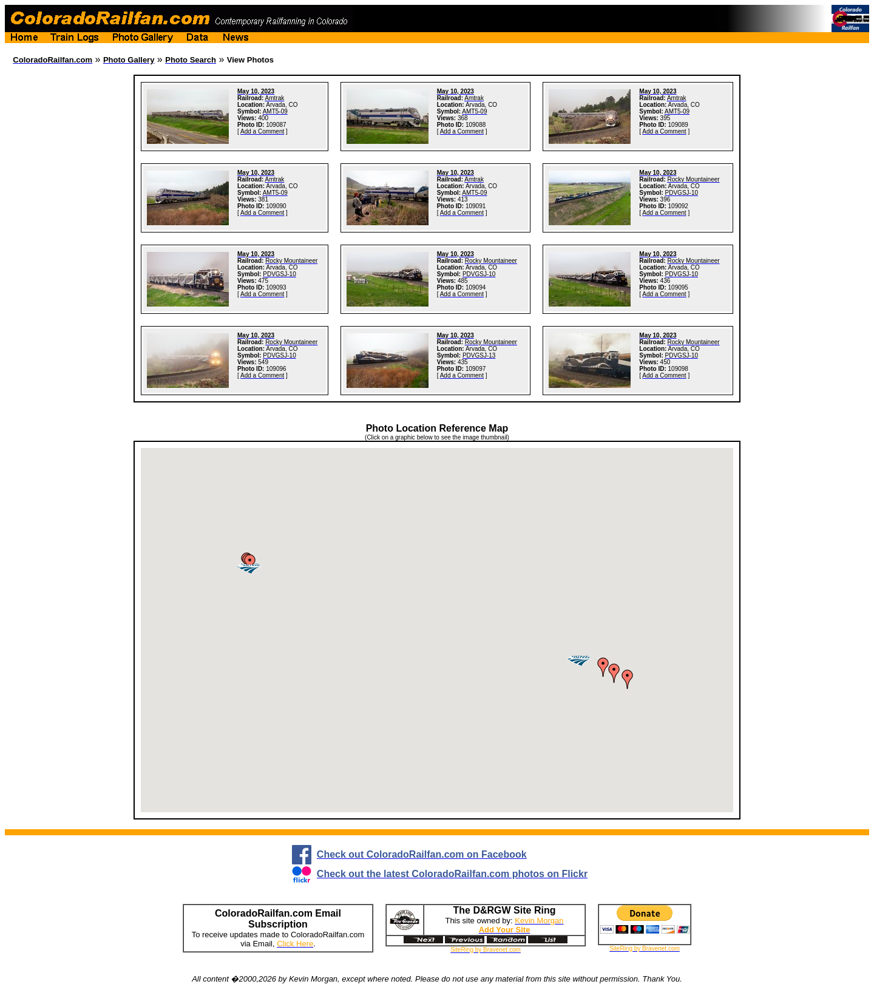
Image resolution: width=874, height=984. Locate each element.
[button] (250, 564)
